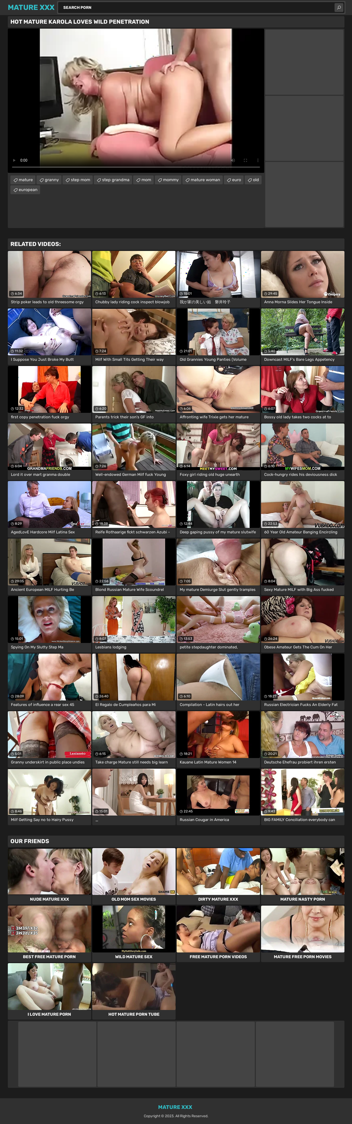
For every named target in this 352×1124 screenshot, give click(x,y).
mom (146, 179)
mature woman (205, 179)
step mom (80, 179)
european (28, 189)
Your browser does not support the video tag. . (136, 101)
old (256, 179)
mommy (171, 179)
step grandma (115, 179)
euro (236, 179)
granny (52, 179)
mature (26, 179)
